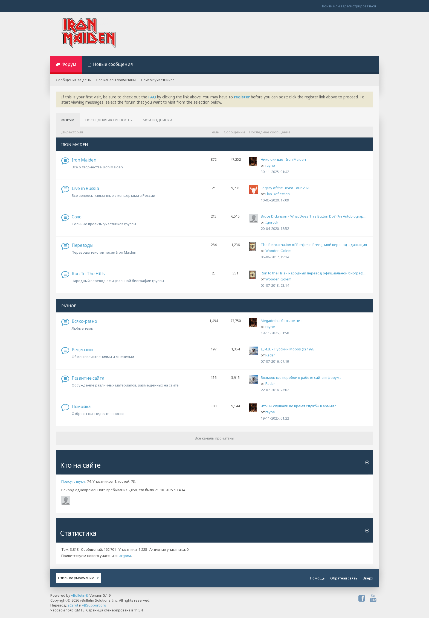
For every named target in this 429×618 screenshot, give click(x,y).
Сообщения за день (73, 79)
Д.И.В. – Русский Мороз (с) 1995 (287, 349)
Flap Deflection (277, 193)
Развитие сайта (88, 378)
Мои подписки (157, 120)
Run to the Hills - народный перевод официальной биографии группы (314, 273)
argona (125, 555)
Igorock (271, 222)
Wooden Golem (278, 250)
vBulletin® (80, 595)
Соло (77, 217)
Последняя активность (108, 120)
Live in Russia (85, 188)
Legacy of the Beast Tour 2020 (285, 187)
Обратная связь (343, 578)
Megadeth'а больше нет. (282, 320)
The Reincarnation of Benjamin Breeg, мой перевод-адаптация (314, 244)
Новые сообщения (113, 64)
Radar (270, 355)
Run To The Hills (88, 274)
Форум (69, 64)
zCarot (73, 605)
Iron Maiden (84, 160)
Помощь (317, 578)
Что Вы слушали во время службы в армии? (298, 405)
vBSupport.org (94, 605)
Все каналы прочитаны (116, 79)
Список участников (158, 79)
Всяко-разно (84, 321)
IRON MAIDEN (74, 144)
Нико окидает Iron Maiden (283, 159)
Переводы (82, 245)
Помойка (81, 406)
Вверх (368, 578)
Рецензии (82, 350)
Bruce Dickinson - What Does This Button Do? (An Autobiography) (314, 216)
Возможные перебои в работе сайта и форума (301, 377)
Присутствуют (73, 481)
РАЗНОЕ (68, 305)
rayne (270, 165)
